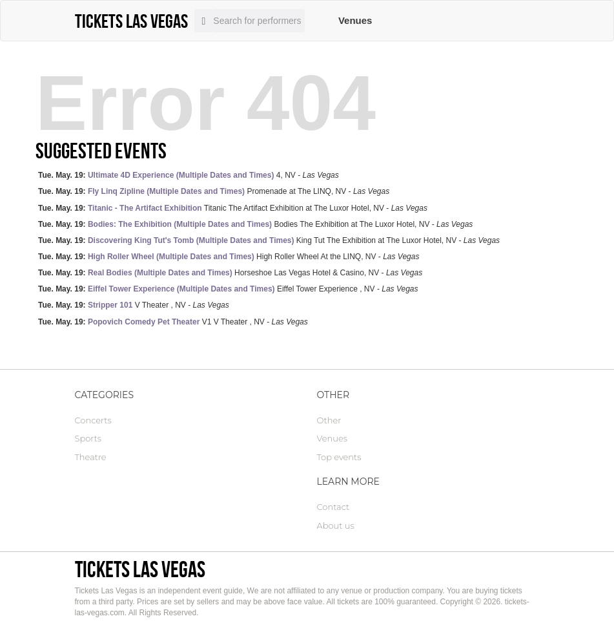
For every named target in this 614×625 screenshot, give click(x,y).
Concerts (93, 420)
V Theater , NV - (133, 305)
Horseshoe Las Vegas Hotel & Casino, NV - (230, 272)
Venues (355, 20)
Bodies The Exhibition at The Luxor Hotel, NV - (255, 224)
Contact (333, 507)
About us (335, 525)
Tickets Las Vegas (140, 569)
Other (329, 420)
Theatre (91, 457)
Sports (88, 438)
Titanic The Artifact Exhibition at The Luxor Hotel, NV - (232, 208)
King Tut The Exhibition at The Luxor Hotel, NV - (269, 240)
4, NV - (188, 175)
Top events (339, 457)
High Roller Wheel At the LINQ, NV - (228, 256)
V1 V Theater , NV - (173, 321)
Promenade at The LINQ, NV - (213, 191)
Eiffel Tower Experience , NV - (228, 288)
